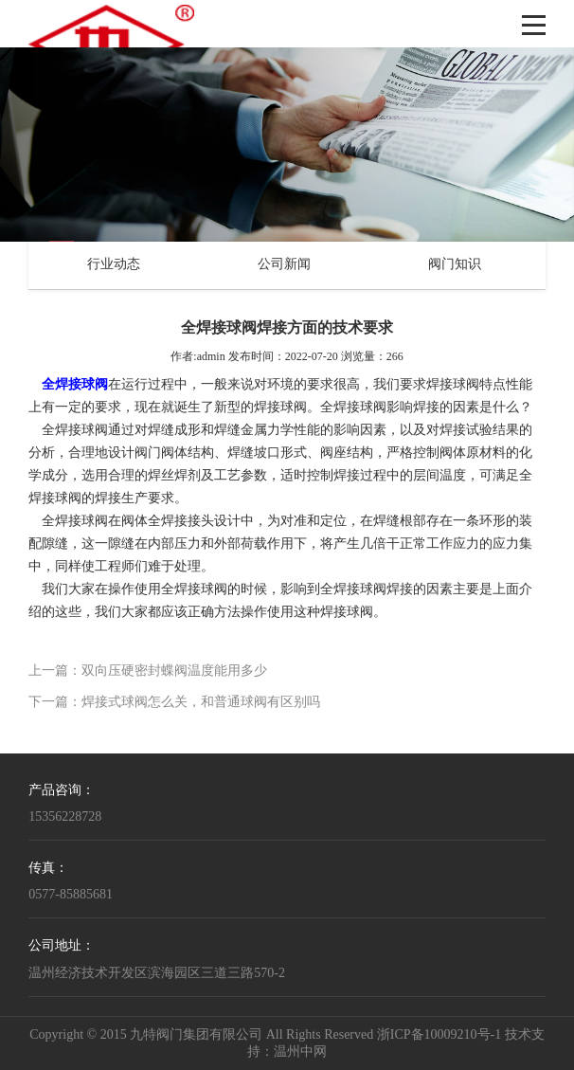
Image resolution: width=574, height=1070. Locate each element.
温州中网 (300, 1052)
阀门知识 (454, 265)
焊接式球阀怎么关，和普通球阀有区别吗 (200, 703)
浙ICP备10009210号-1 (439, 1035)
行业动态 (113, 265)
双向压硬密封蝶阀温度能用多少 (174, 671)
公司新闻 (284, 265)
